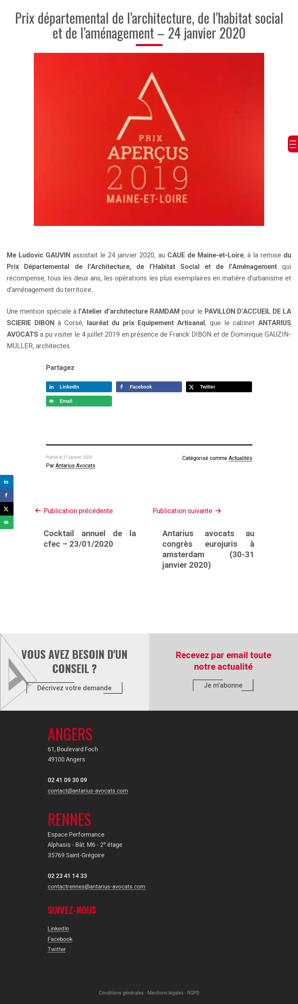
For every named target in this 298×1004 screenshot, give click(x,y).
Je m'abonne (223, 685)
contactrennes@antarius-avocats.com (99, 886)
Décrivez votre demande (74, 688)
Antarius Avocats (75, 465)
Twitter (57, 949)
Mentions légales (165, 993)
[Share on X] (219, 386)
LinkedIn (59, 928)
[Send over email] (79, 401)
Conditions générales (121, 993)
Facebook (61, 938)
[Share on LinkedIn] (79, 386)
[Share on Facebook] (149, 386)
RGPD (193, 993)
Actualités (240, 458)
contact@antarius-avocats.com (90, 790)
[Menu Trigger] (293, 143)
